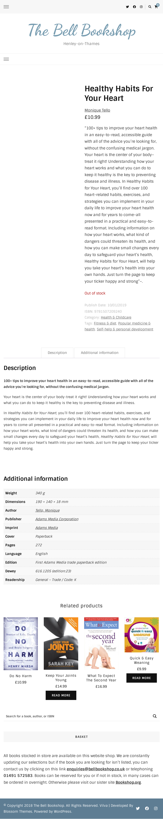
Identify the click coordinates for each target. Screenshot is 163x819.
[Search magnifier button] (155, 716)
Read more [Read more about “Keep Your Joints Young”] (61, 695)
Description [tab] (57, 353)
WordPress (62, 811)
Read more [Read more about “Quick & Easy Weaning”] (141, 678)
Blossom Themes (18, 811)
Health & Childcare (116, 317)
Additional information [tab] (99, 353)
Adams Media (46, 528)
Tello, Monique (47, 510)
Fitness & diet (105, 323)
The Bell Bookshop (81, 30)
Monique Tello (97, 110)
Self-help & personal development (125, 329)
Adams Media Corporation (56, 519)
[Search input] (77, 716)
